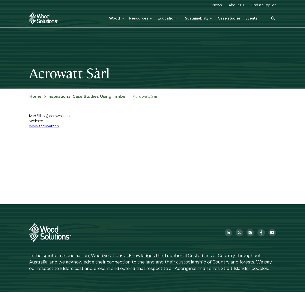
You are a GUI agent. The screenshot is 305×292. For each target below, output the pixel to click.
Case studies (229, 18)
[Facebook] (261, 232)
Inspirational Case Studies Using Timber (87, 96)
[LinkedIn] (228, 232)
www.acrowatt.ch (44, 126)
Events (251, 18)
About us (236, 5)
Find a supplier (263, 5)
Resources (141, 18)
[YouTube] (272, 232)
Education (169, 18)
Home (35, 96)
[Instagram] (250, 232)
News (217, 5)
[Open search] (273, 18)
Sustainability (199, 18)
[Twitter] (239, 232)
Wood (117, 18)
